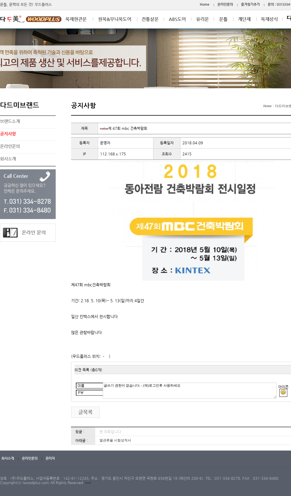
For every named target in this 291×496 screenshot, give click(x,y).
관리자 (50, 458)
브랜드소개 (10, 121)
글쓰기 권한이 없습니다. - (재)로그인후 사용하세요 (190, 391)
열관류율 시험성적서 (115, 440)
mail (88, 483)
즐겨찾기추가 (250, 4)
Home (204, 4)
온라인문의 (225, 4)
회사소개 (8, 158)
